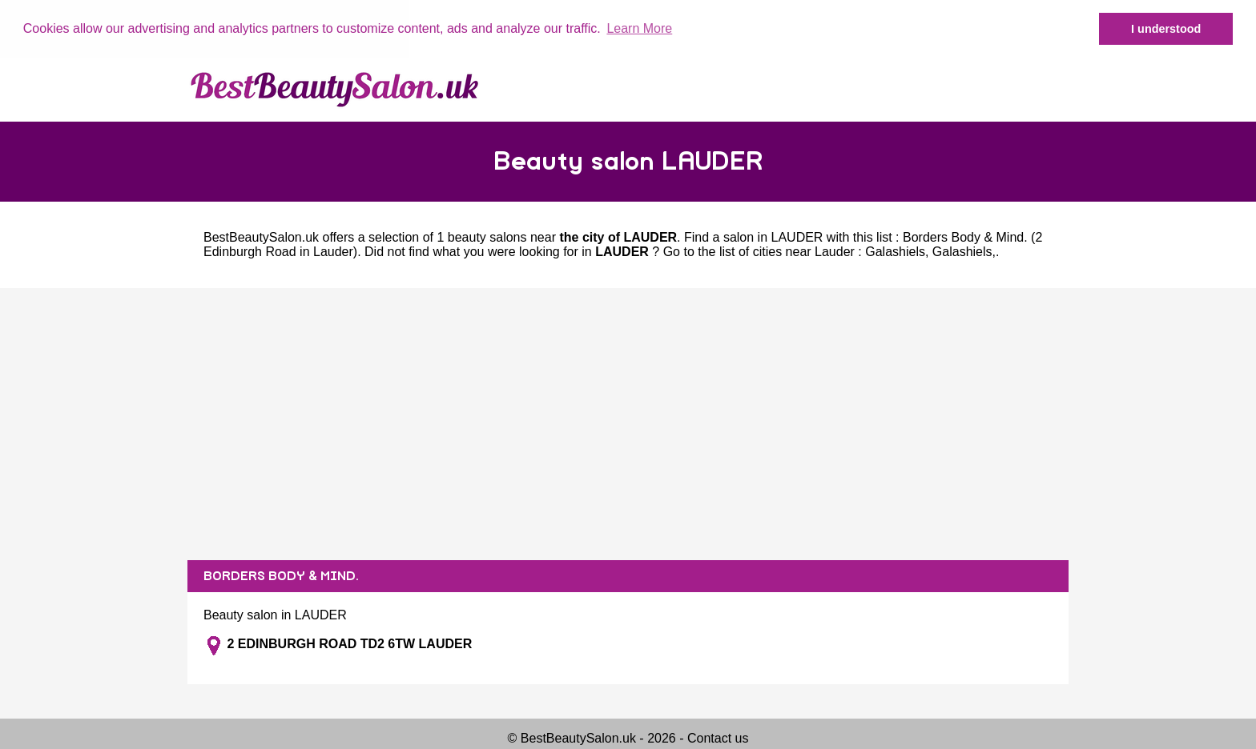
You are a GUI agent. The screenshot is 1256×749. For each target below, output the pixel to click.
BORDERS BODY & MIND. (281, 575)
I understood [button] (1166, 28)
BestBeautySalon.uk (261, 236)
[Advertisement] (628, 423)
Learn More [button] (639, 28)
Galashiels (895, 251)
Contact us (717, 737)
